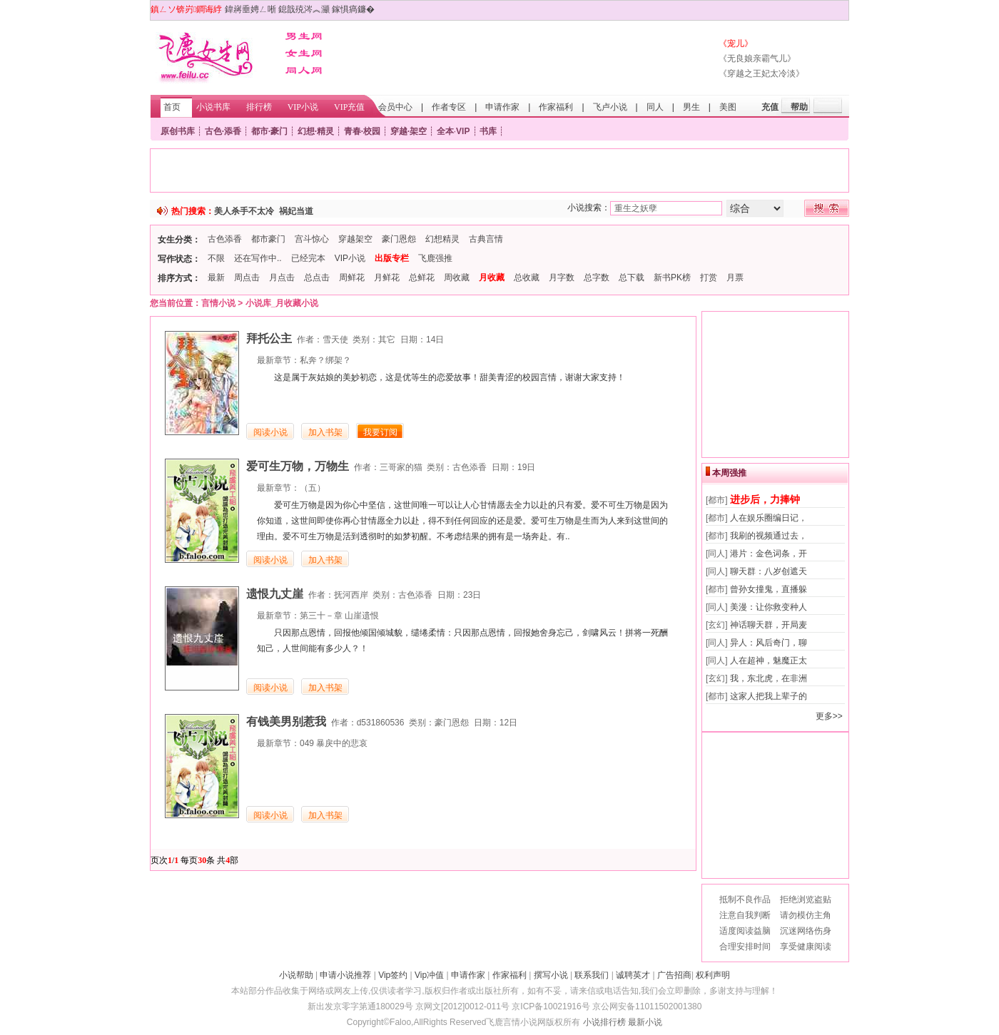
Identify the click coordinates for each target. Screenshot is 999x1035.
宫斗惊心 (312, 239)
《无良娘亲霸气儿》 (757, 58)
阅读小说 (270, 432)
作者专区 (449, 107)
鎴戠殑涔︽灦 (304, 9)
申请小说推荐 (345, 975)
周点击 (247, 277)
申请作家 (502, 107)
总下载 (631, 277)
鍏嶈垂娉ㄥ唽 (250, 9)
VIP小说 (303, 107)
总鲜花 (422, 277)
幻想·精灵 (316, 131)
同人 (655, 107)
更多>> (829, 716)
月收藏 (491, 277)
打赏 (708, 277)
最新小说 (645, 1022)
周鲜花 (352, 277)
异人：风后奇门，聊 (768, 643)
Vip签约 (392, 975)
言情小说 (218, 303)
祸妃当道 (296, 211)
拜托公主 (269, 338)
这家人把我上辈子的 (768, 696)
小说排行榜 (604, 1022)
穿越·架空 (408, 131)
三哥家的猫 (401, 467)
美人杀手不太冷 (244, 211)
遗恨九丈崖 (274, 594)
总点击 (317, 277)
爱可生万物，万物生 (297, 466)
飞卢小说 (610, 107)
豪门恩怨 (399, 239)
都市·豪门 (269, 131)
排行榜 (259, 107)
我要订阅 (380, 432)
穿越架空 (355, 239)
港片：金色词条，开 (768, 554)
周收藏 (457, 277)
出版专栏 (392, 258)
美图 (727, 107)
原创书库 (178, 131)
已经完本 (308, 258)
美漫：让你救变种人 (768, 607)
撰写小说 (551, 975)
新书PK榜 (672, 277)
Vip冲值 (429, 975)
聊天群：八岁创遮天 (768, 571)
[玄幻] (717, 625)
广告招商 (674, 975)
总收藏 (526, 277)
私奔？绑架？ (325, 360)
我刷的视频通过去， (768, 536)
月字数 (561, 277)
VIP (463, 131)
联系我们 (591, 975)
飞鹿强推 (435, 258)
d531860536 (381, 723)
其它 (386, 340)
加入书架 (325, 432)
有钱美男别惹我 (286, 721)
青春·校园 (362, 131)
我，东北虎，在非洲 (768, 678)
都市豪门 (268, 239)
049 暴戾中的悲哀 (333, 743)
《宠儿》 (736, 44)
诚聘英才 (633, 975)
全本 (445, 131)
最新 (216, 277)
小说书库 (213, 107)
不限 (216, 258)
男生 (691, 107)
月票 (735, 277)
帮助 (799, 107)
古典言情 (486, 239)
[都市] (717, 500)
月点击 (282, 277)
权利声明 (713, 975)
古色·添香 (223, 131)
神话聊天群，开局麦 (768, 625)
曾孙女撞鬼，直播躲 (768, 589)
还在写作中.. (258, 258)
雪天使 (335, 340)
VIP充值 (349, 107)
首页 (172, 107)
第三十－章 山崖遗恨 (339, 616)
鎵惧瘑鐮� (353, 9)
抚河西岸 (351, 595)
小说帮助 (296, 975)
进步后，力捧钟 (765, 499)
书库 (488, 131)
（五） (312, 488)
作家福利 (556, 107)
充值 (770, 107)
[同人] (717, 554)
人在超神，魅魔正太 (768, 661)
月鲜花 (387, 277)
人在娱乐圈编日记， (768, 518)
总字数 (596, 277)
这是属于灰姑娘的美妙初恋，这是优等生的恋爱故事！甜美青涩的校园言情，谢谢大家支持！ (449, 377)
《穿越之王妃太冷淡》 (761, 73)
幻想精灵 (442, 239)
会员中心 (395, 107)
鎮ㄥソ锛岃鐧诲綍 (186, 9)
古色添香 (225, 239)
